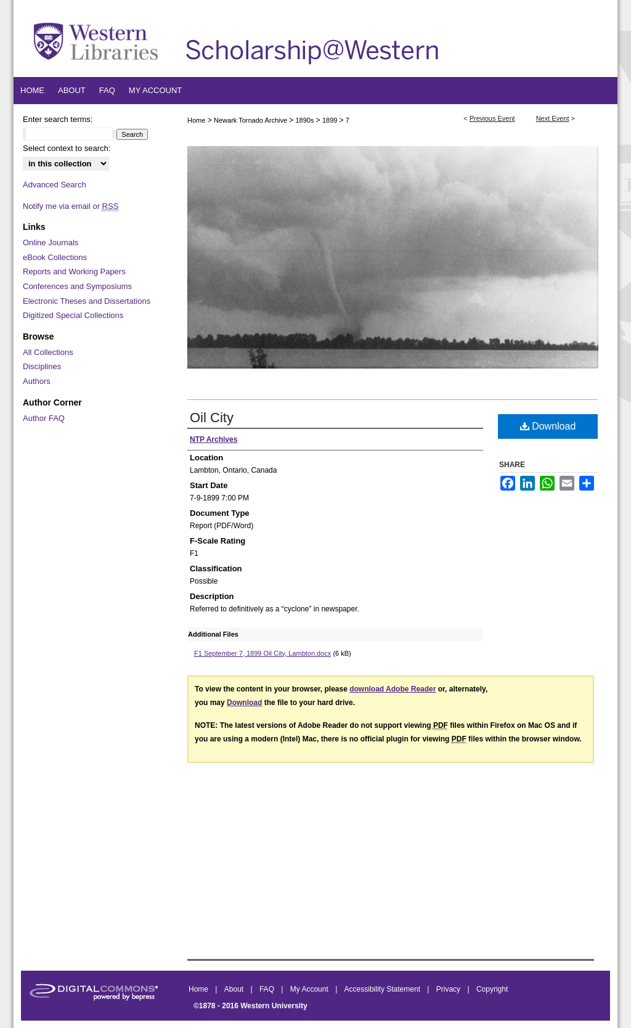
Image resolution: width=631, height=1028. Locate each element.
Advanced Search (54, 184)
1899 (331, 120)
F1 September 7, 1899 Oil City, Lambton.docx (262, 653)
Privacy (449, 989)
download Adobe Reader (392, 689)
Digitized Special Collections (73, 315)
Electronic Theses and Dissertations (86, 301)
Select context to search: (66, 148)
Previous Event (492, 118)
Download (548, 426)
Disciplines (42, 366)
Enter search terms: (57, 119)
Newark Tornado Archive (251, 120)
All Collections (48, 352)
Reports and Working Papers (74, 271)
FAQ (267, 989)
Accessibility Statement (383, 989)
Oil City (212, 417)
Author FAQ (44, 418)
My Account (310, 989)
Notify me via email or (70, 206)
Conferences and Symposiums (77, 286)
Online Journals (50, 242)
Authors (37, 381)
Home (196, 120)
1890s (306, 120)
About (235, 989)
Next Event (552, 118)
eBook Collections (55, 257)
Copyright (492, 989)
